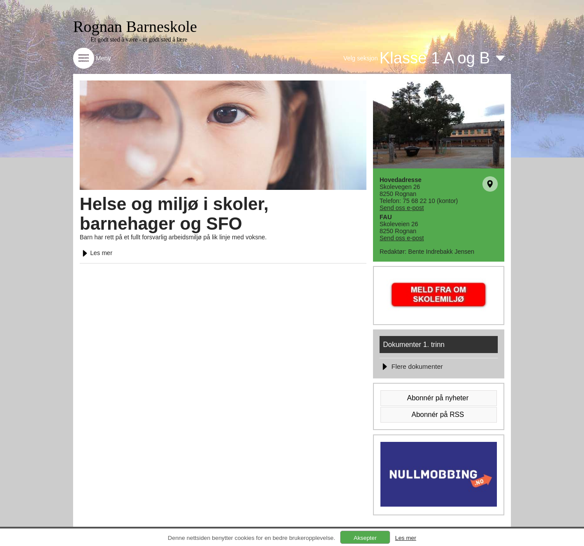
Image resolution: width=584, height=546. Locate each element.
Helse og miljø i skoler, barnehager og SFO (174, 213)
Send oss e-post (402, 207)
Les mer (96, 252)
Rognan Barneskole (135, 26)
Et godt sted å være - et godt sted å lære (139, 39)
